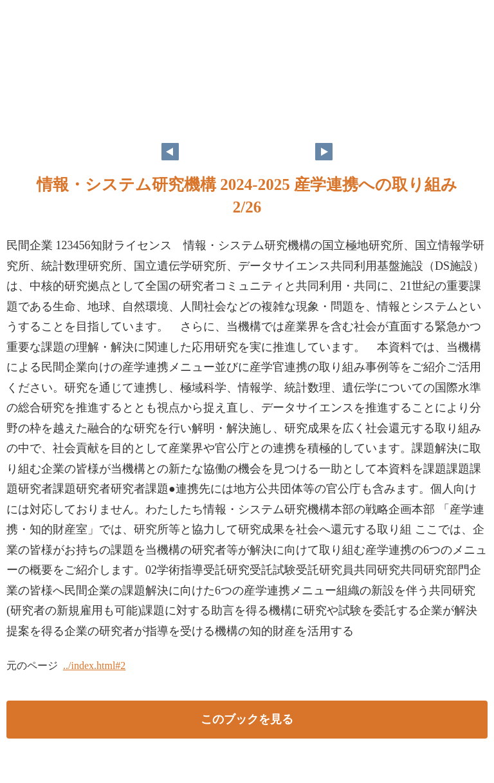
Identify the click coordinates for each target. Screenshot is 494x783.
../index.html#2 (94, 665)
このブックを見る (247, 719)
